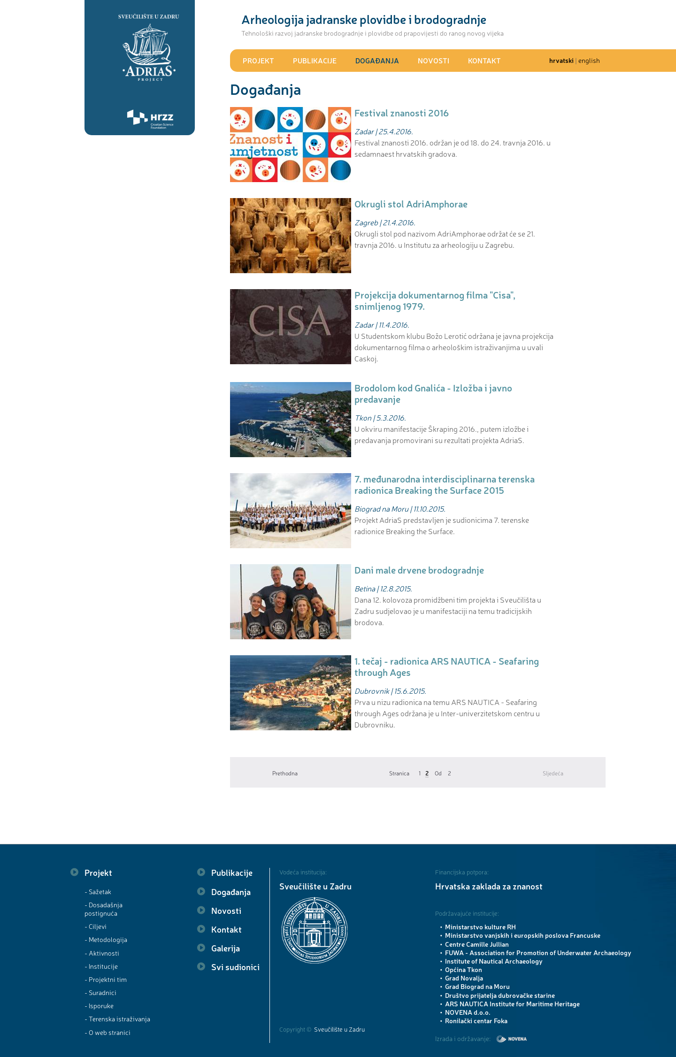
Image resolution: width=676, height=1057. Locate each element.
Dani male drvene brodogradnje (419, 569)
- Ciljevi (95, 926)
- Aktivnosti (101, 953)
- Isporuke (99, 1005)
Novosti (433, 60)
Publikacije (315, 60)
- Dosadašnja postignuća (103, 908)
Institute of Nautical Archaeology (494, 961)
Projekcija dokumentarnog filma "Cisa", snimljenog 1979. (434, 300)
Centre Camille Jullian (477, 944)
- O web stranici (107, 1032)
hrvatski (561, 60)
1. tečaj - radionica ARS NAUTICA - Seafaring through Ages (446, 666)
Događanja (377, 60)
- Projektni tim (105, 979)
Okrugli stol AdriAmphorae (411, 203)
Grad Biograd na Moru (477, 986)
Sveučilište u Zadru (315, 885)
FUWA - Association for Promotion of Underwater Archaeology (538, 952)
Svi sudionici (235, 966)
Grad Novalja (464, 977)
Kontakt (484, 60)
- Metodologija (105, 939)
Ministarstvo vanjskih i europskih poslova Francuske (522, 935)
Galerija (225, 947)
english (589, 60)
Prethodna (285, 773)
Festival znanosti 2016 (401, 112)
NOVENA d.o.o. (468, 1012)
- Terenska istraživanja (117, 1018)
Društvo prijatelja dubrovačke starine (500, 995)
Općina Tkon (463, 969)
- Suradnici (100, 992)
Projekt (258, 60)
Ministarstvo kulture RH (480, 926)
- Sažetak (97, 891)
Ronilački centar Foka (476, 1020)
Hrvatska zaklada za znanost (489, 885)
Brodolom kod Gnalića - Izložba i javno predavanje (433, 393)
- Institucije (101, 966)
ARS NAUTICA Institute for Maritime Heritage (512, 1003)
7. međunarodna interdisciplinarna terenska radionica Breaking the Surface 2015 (444, 484)
